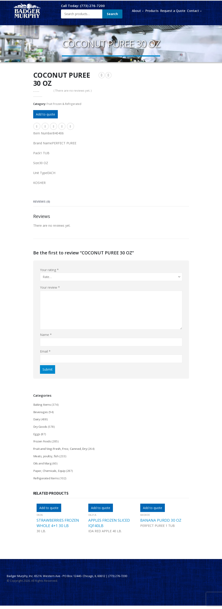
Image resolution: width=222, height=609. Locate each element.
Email (70, 126)
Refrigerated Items (46, 481)
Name (46, 335)
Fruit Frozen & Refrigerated (64, 104)
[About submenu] (143, 11)
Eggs (36, 435)
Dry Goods (40, 428)
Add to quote (45, 114)
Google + (61, 126)
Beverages (40, 412)
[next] (108, 75)
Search (112, 14)
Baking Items (42, 405)
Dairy (36, 420)
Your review (50, 287)
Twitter (45, 126)
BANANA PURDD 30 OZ (160, 523)
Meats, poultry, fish (46, 458)
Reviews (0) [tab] (41, 201)
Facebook (36, 126)
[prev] (101, 75)
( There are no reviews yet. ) (72, 90)
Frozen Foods (43, 443)
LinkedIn (53, 126)
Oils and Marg (43, 466)
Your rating (49, 270)
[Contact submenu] (201, 11)
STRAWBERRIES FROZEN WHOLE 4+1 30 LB (58, 526)
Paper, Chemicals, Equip (49, 473)
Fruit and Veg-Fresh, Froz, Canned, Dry (61, 450)
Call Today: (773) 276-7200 (83, 5)
